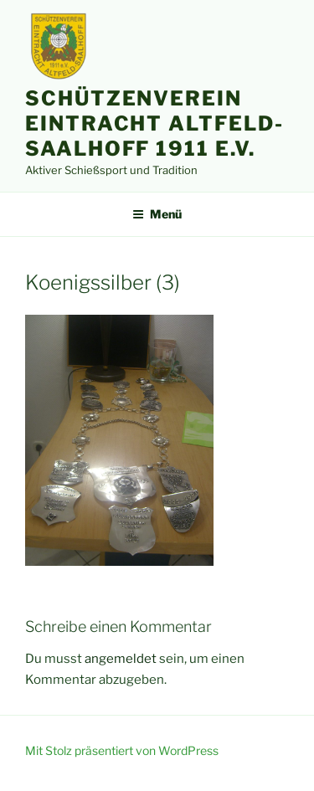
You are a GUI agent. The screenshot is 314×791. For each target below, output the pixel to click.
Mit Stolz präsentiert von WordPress (122, 750)
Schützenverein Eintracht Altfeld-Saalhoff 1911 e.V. (154, 123)
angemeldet (121, 658)
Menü (157, 214)
